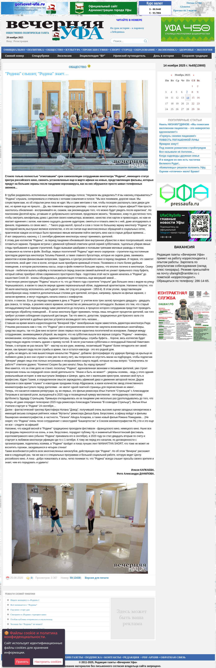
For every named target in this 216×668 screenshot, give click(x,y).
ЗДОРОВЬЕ (186, 49)
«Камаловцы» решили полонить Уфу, (182, 167)
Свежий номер (14, 55)
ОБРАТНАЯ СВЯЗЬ (173, 657)
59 (71, 577)
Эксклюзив (64, 55)
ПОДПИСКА (93, 657)
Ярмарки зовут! (168, 143)
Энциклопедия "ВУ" (92, 55)
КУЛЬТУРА (73, 49)
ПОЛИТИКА (35, 49)
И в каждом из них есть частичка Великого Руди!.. (179, 161)
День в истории (164, 55)
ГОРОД (127, 49)
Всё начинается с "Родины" (23, 605)
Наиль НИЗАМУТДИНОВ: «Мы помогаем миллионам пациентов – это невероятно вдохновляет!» (184, 128)
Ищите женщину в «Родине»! (24, 600)
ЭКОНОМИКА (167, 49)
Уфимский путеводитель (129, 55)
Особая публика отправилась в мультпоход (31, 619)
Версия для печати (97, 577)
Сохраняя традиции (195, 55)
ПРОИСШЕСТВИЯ (95, 49)
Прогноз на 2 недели (184, 10)
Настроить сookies (48, 661)
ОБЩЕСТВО (54, 49)
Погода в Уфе (194, 2)
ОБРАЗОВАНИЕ (144, 49)
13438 (77, 577)
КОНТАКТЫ (112, 657)
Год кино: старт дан (20, 609)
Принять (22, 661)
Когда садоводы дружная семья (179, 155)
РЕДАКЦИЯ (131, 657)
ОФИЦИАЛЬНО (14, 49)
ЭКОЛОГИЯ (204, 49)
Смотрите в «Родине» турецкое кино (28, 614)
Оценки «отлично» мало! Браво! (179, 171)
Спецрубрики (40, 55)
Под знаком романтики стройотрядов (182, 147)
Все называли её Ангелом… (176, 151)
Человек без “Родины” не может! (26, 624)
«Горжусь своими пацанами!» (177, 135)
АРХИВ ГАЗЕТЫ (72, 657)
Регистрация (20, 41)
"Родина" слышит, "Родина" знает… (37, 73)
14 (187, 97)
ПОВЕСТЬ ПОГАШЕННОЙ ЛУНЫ (179, 139)
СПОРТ (115, 49)
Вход (9, 41)
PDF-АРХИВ (150, 657)
